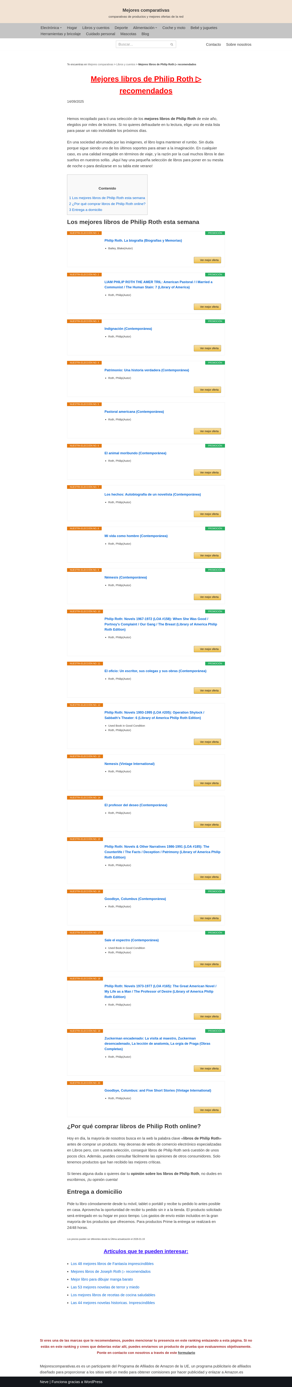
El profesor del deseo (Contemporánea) (135, 805)
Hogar (72, 28)
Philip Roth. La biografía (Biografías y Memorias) (143, 240)
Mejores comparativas (100, 64)
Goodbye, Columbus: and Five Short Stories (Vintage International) (157, 1090)
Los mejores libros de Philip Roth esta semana (107, 198)
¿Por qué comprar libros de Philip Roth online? (107, 204)
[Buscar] (142, 44)
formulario (186, 1353)
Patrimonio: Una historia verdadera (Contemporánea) (146, 370)
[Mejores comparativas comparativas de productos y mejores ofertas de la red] (146, 13)
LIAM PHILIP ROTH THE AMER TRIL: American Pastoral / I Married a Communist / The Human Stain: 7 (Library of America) (158, 284)
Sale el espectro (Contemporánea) (131, 940)
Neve (44, 1382)
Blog (145, 34)
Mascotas (128, 34)
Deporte (121, 28)
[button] (61, 28)
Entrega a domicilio (85, 210)
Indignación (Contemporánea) (128, 329)
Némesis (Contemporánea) (125, 577)
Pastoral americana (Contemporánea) (134, 412)
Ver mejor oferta (209, 260)
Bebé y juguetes (204, 28)
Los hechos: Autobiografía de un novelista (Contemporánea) (152, 494)
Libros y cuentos (96, 28)
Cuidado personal (100, 34)
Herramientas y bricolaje (61, 34)
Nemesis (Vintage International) (129, 764)
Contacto (213, 44)
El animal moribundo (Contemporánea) (135, 453)
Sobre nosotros (238, 44)
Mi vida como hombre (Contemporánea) (136, 536)
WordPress (93, 1382)
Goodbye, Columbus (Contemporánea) (135, 899)
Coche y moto (174, 28)
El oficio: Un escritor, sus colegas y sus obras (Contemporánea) (155, 671)
